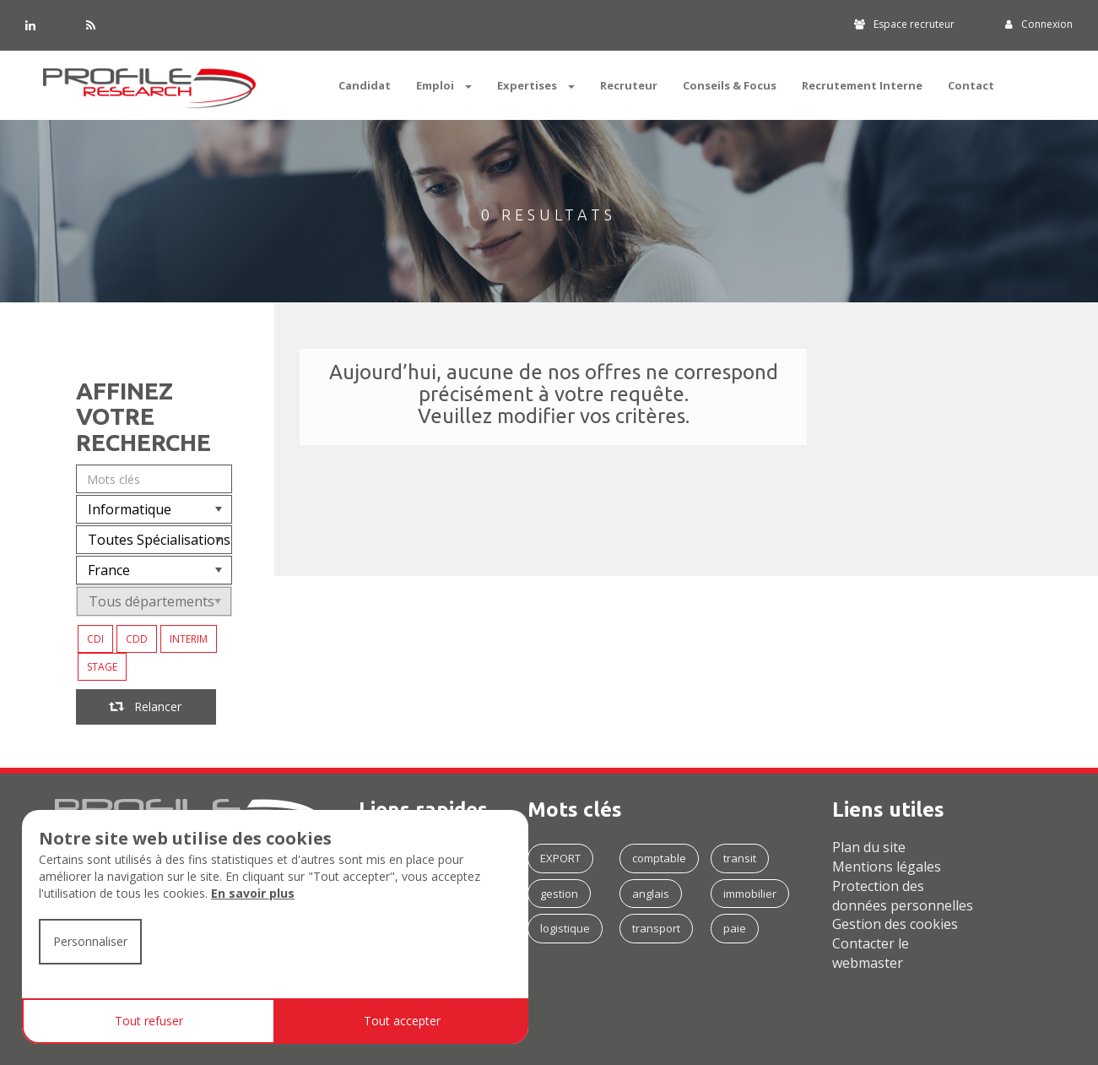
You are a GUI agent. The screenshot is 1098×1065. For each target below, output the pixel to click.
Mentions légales (886, 866)
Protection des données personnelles (902, 896)
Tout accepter (402, 1021)
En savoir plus (253, 893)
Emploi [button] (444, 85)
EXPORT (560, 858)
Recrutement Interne (862, 85)
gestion (559, 893)
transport (656, 928)
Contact (971, 85)
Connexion (1039, 24)
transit (739, 858)
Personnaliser (90, 941)
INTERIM (189, 639)
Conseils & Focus (729, 85)
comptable (659, 858)
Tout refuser (149, 1021)
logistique (565, 928)
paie (734, 928)
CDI (95, 639)
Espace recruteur (904, 24)
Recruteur (628, 85)
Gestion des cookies (895, 924)
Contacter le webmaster (870, 953)
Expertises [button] (536, 85)
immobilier (749, 893)
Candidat (364, 85)
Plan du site (869, 847)
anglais (650, 893)
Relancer (146, 706)
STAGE (102, 667)
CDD (137, 639)
